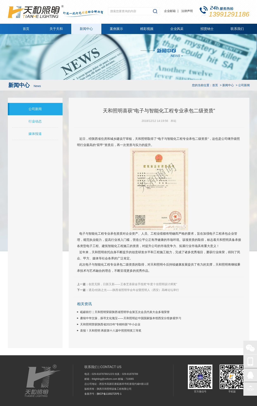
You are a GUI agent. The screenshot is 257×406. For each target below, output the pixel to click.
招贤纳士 (207, 29)
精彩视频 (146, 29)
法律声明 (187, 11)
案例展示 (116, 29)
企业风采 (177, 29)
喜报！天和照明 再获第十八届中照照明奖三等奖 (111, 330)
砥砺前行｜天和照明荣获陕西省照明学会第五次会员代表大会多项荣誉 (125, 312)
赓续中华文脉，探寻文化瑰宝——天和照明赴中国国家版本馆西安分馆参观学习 (130, 318)
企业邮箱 (170, 11)
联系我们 (237, 29)
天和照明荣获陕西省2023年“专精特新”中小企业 (110, 324)
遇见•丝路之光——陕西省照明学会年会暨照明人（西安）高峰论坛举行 (134, 290)
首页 (26, 29)
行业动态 (35, 121)
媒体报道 (35, 133)
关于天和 (56, 29)
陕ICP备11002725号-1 (109, 393)
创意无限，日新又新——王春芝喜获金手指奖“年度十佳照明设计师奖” (133, 284)
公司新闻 (35, 109)
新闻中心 (86, 29)
